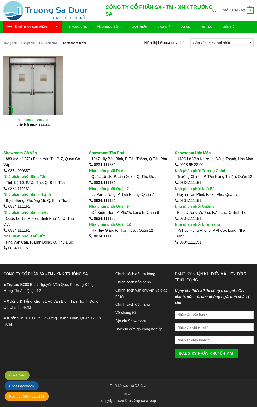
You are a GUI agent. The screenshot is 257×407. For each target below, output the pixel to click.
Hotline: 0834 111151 (26, 396)
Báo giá (164, 27)
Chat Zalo (17, 375)
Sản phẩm (140, 27)
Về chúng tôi (109, 27)
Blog (128, 394)
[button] (238, 10)
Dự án (185, 27)
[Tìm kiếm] (214, 10)
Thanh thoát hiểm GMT (33, 120)
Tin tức (206, 27)
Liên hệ (228, 27)
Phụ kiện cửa (48, 43)
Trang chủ (78, 27)
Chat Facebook (21, 386)
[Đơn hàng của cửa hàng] (222, 42)
